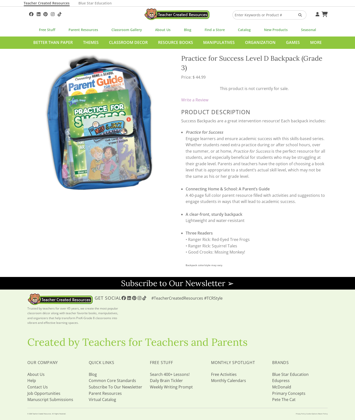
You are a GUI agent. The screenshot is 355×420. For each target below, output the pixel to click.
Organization (260, 42)
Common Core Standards (112, 380)
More (316, 42)
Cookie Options (312, 414)
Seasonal (308, 29)
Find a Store (215, 29)
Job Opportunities (43, 393)
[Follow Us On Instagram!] (52, 13)
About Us (163, 29)
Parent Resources (83, 29)
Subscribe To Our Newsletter (115, 387)
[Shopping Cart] (324, 13)
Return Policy (323, 414)
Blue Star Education (95, 3)
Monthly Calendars (228, 380)
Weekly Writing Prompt (171, 387)
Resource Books (175, 42)
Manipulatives (219, 42)
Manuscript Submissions (50, 399)
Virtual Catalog (102, 399)
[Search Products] (298, 14)
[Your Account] (316, 13)
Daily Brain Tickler (166, 380)
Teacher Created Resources (47, 3)
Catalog (244, 29)
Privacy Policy (301, 414)
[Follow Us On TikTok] (59, 13)
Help (31, 380)
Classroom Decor (128, 42)
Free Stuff (47, 29)
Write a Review (194, 100)
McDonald (281, 387)
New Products (276, 29)
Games (293, 42)
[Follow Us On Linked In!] (38, 13)
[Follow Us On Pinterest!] (45, 13)
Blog (187, 29)
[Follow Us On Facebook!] (31, 13)
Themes (91, 42)
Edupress (281, 380)
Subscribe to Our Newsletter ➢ (177, 283)
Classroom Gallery (126, 29)
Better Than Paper (53, 42)
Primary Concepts (288, 393)
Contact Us (37, 387)
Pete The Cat (284, 399)
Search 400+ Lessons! (170, 374)
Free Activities (224, 374)
